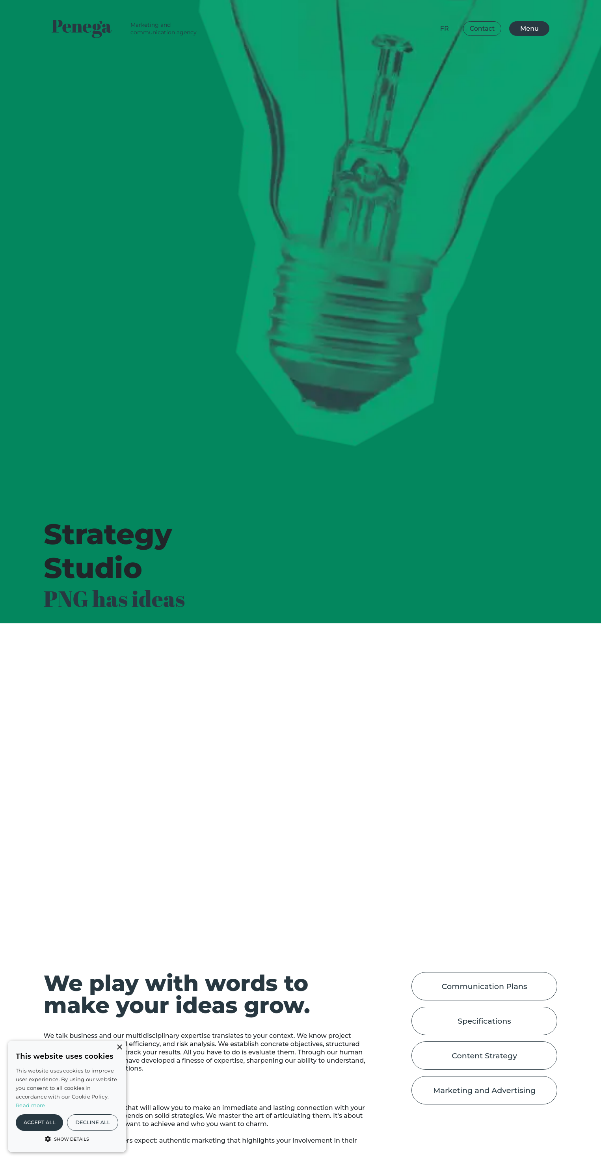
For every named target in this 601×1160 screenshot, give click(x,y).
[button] (67, 1138)
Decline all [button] (92, 1122)
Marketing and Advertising (484, 1090)
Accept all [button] (40, 1122)
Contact (482, 28)
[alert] (67, 1096)
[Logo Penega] (84, 29)
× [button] (119, 1047)
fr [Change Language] (444, 28)
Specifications (484, 1021)
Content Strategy (484, 1055)
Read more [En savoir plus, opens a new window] (30, 1105)
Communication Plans (484, 986)
